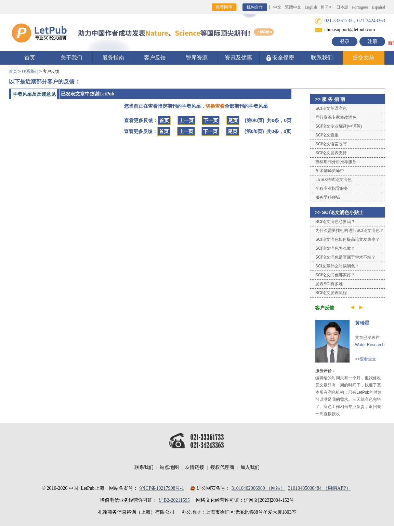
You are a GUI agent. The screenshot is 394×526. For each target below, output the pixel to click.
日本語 (342, 7)
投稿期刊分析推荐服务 (335, 161)
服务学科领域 (327, 197)
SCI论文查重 (327, 135)
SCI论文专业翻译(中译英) (338, 126)
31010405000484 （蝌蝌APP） (319, 488)
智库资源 (197, 58)
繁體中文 (293, 7)
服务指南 (113, 58)
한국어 (326, 7)
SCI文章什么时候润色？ (337, 266)
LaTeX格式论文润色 (333, 179)
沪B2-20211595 (174, 500)
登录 (345, 41)
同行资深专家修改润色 (335, 117)
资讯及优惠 (238, 58)
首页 (29, 58)
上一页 (186, 120)
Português (360, 7)
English (311, 7)
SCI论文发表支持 (331, 152)
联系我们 (322, 58)
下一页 (210, 120)
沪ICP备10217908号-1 (161, 488)
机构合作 (255, 7)
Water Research (369, 344)
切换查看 (215, 106)
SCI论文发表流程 (331, 292)
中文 (277, 7)
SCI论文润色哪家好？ (335, 275)
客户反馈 (155, 58)
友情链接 (194, 467)
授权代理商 (222, 467)
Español (378, 7)
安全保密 (280, 58)
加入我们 (250, 467)
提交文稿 (364, 58)
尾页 (233, 120)
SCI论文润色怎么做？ (335, 248)
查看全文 (368, 359)
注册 (372, 41)
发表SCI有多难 (329, 283)
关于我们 (71, 58)
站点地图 (169, 467)
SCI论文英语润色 (331, 108)
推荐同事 (224, 7)
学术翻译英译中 (329, 170)
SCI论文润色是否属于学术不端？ (345, 257)
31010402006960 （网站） (259, 488)
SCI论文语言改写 (331, 144)
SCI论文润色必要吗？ (335, 221)
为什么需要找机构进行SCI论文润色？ (349, 230)
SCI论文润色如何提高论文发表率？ (347, 239)
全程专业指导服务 (331, 188)
